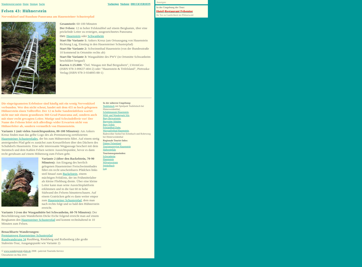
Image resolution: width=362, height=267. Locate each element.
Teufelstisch (109, 106)
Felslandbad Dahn (112, 127)
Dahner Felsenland (112, 143)
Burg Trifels (109, 124)
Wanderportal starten (11, 4)
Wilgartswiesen (110, 162)
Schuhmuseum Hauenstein (116, 112)
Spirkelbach (109, 165)
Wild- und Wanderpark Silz (116, 115)
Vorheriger (113, 4)
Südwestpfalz (109, 149)
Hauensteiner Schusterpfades (19, 138)
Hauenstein (73, 36)
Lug (105, 168)
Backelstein (70, 174)
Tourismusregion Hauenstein (117, 146)
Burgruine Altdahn (112, 121)
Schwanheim (96, 36)
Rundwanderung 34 (13, 239)
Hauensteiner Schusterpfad (65, 200)
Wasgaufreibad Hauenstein (116, 130)
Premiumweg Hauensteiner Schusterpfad (27, 235)
